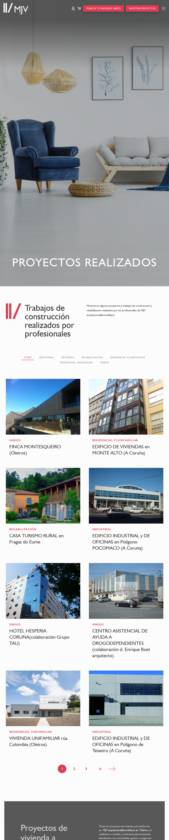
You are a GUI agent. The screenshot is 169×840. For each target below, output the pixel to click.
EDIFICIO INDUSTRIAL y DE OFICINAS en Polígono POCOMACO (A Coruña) (121, 542)
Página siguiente (111, 768)
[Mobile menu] (163, 8)
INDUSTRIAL (46, 357)
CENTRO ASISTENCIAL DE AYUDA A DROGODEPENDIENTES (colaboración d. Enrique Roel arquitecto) (121, 643)
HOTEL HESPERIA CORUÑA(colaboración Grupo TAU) (39, 637)
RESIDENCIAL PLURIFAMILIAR (127, 357)
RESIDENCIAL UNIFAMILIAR (76, 362)
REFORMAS (68, 357)
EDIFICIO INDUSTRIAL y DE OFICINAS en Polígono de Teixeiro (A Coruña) (121, 744)
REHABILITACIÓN (92, 357)
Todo (27, 357)
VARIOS (104, 362)
